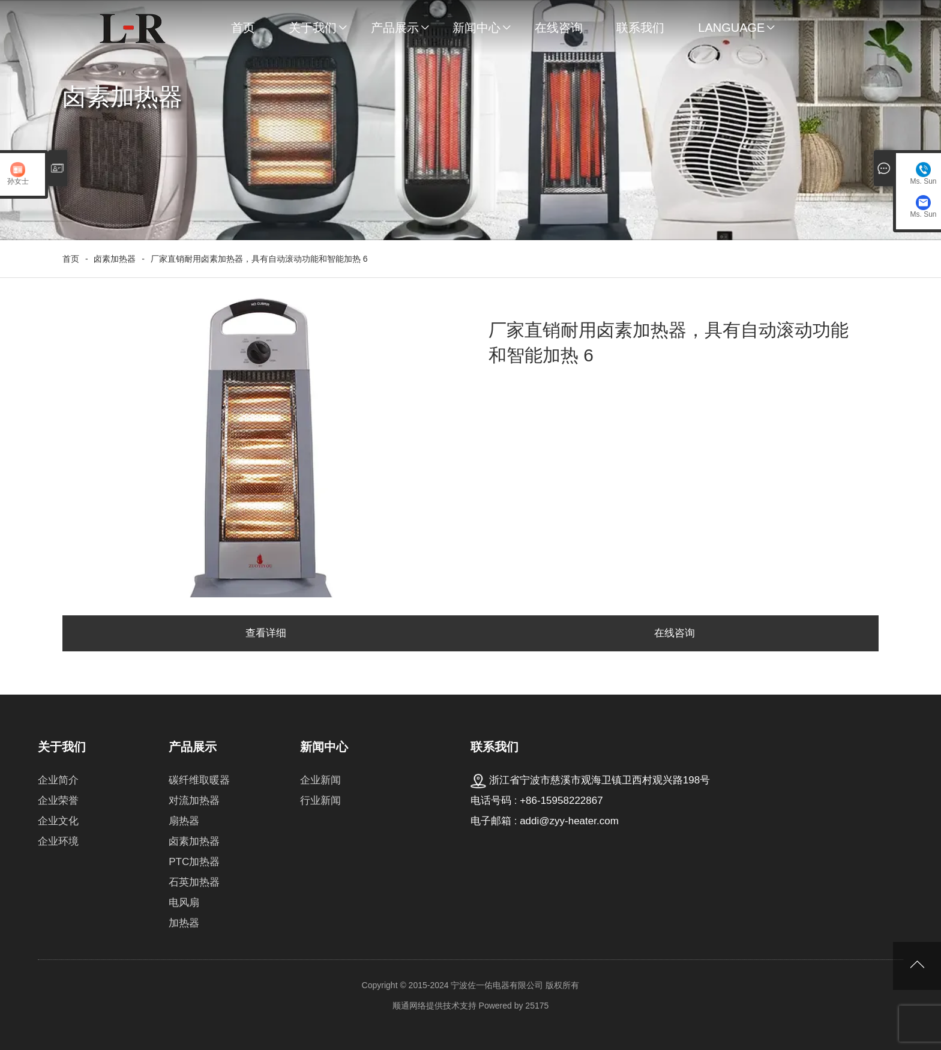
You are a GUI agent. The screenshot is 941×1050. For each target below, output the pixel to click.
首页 (243, 27)
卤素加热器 (115, 259)
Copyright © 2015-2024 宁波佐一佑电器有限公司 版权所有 (471, 985)
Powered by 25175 (514, 1005)
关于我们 (313, 27)
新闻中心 (476, 27)
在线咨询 (559, 27)
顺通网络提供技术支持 (434, 1005)
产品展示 (395, 27)
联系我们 (640, 27)
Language (731, 27)
